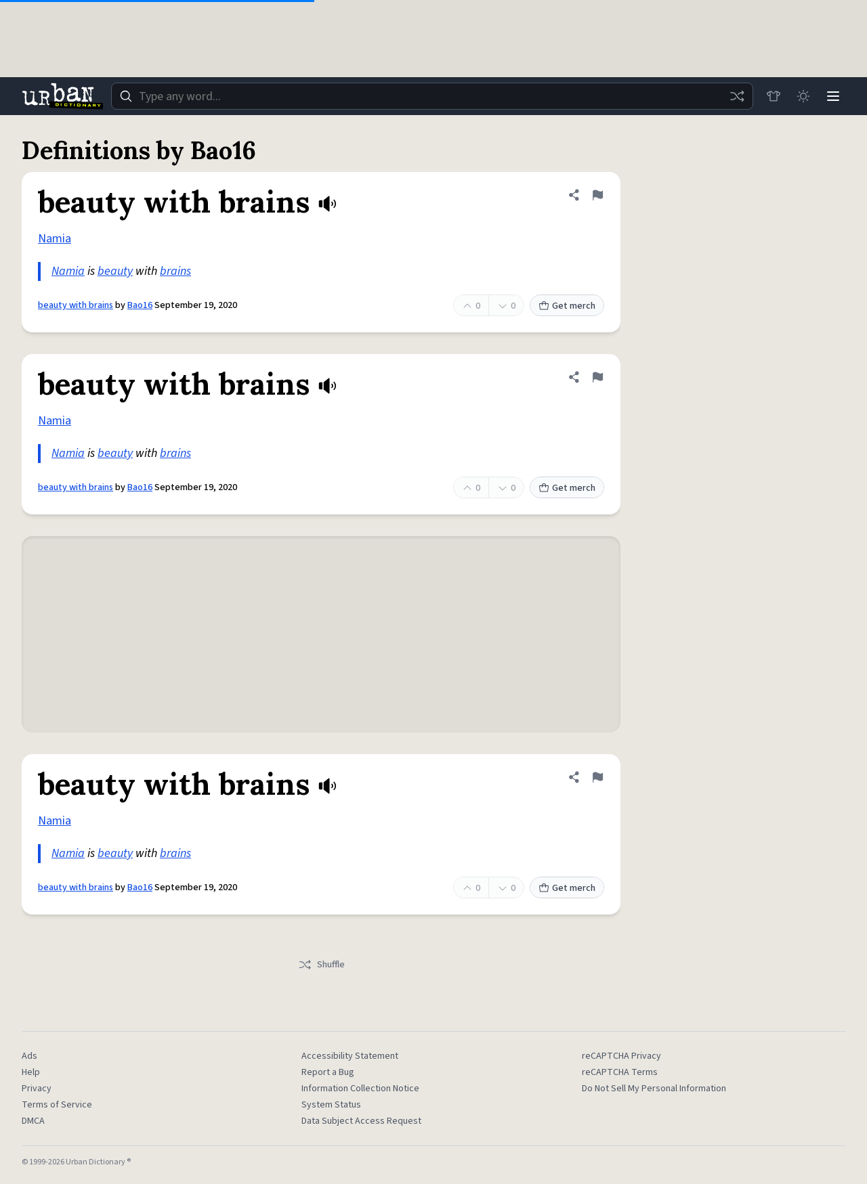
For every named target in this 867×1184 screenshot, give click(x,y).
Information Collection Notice (360, 1088)
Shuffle (321, 964)
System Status (331, 1105)
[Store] (773, 96)
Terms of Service (57, 1105)
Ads (29, 1056)
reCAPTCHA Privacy (621, 1056)
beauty (115, 271)
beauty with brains (75, 305)
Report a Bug (327, 1072)
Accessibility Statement (349, 1056)
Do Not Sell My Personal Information (654, 1088)
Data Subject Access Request (361, 1121)
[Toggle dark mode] (803, 96)
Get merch (566, 306)
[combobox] (432, 96)
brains (175, 271)
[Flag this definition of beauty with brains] (597, 195)
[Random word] (737, 96)
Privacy (36, 1088)
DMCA (33, 1121)
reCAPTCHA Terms (620, 1072)
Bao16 (139, 305)
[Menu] (833, 96)
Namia (54, 238)
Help (31, 1072)
